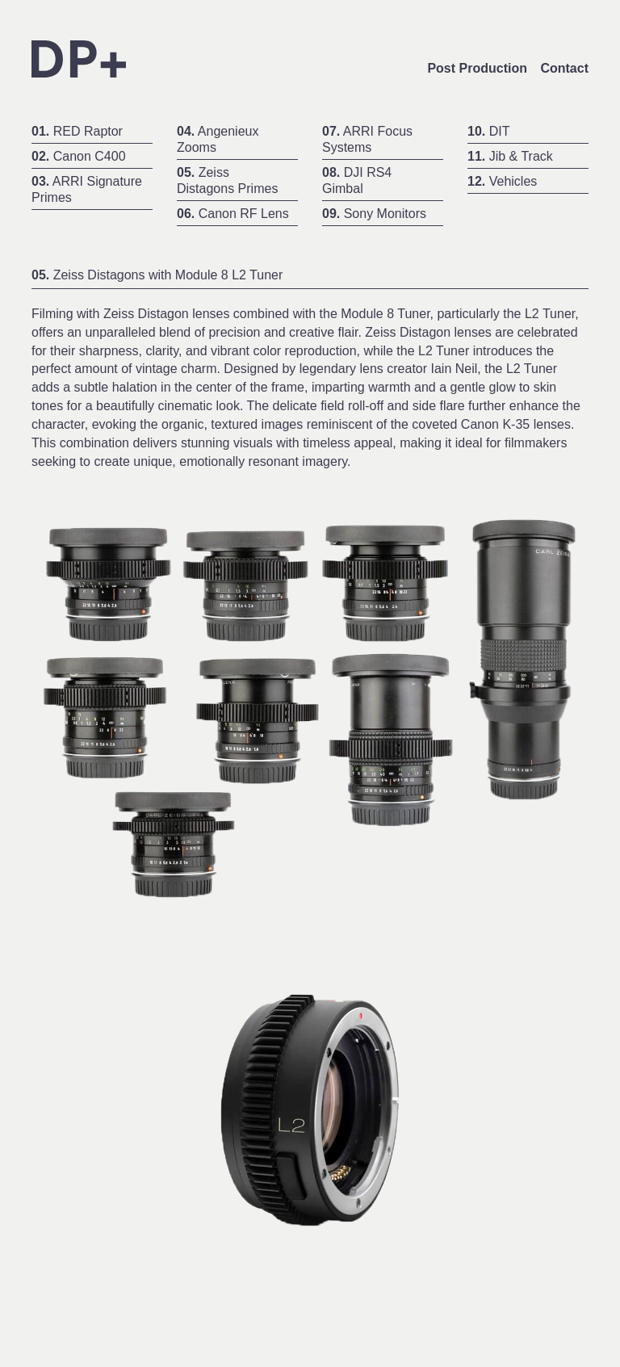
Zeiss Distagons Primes (227, 180)
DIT (488, 131)
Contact (564, 68)
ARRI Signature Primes (86, 189)
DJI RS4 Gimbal (357, 180)
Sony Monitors (374, 213)
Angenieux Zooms (217, 139)
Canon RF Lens (233, 213)
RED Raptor (77, 131)
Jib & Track (510, 156)
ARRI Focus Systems (367, 139)
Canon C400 (78, 156)
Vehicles (502, 181)
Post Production (477, 68)
